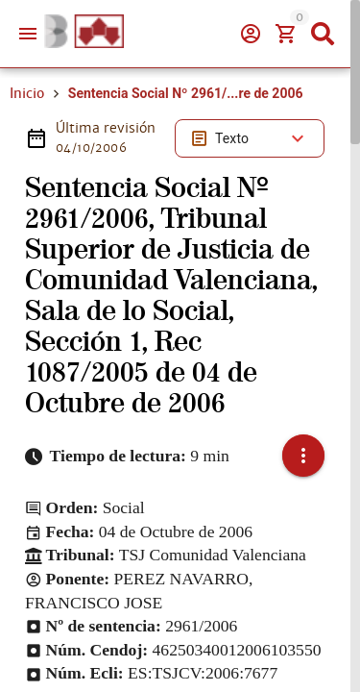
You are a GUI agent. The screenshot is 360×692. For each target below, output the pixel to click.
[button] (303, 455)
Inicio (27, 93)
